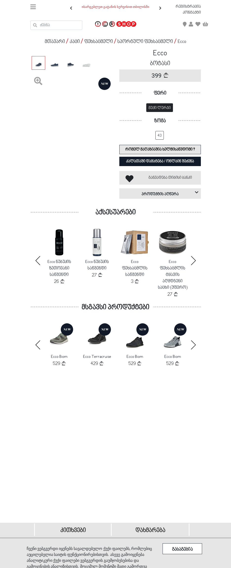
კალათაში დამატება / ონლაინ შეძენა (160, 161)
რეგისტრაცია (188, 7)
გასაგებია (182, 549)
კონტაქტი (192, 13)
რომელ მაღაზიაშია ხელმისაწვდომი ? (160, 150)
